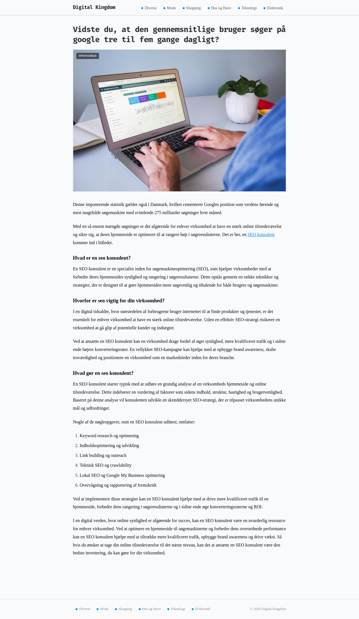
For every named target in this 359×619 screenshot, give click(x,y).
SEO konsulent (261, 234)
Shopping (193, 8)
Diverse (151, 8)
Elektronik (275, 8)
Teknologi (249, 8)
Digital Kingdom (94, 7)
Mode (171, 8)
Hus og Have (221, 8)
